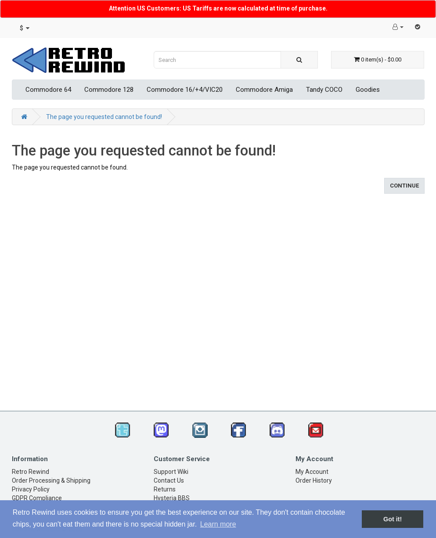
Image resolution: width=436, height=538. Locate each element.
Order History (313, 480)
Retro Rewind (30, 471)
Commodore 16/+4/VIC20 (185, 90)
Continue (404, 185)
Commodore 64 (48, 90)
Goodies (368, 90)
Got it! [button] (392, 519)
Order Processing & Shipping (51, 480)
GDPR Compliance (37, 498)
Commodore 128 (108, 90)
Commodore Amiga (264, 90)
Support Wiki (171, 471)
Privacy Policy (31, 489)
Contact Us (169, 480)
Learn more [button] (218, 524)
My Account (311, 471)
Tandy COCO (324, 90)
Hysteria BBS (172, 498)
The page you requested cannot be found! (104, 116)
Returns (165, 489)
